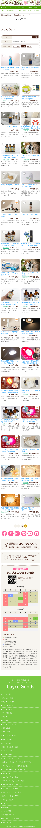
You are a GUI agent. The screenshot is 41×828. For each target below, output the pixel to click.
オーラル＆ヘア (7, 709)
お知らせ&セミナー (34, 7)
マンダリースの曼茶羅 (10, 788)
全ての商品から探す (7, 7)
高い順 (29, 46)
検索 (35, 37)
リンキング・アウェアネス (11, 792)
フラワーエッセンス (9, 724)
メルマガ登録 (7, 754)
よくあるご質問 (7, 800)
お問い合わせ (7, 822)
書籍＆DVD (6, 728)
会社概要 (5, 807)
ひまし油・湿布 (7, 698)
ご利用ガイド (7, 803)
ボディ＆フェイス (8, 705)
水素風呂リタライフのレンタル (13, 785)
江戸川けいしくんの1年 (10, 796)
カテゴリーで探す (20, 7)
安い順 (23, 46)
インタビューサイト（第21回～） (14, 769)
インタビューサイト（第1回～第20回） (15, 766)
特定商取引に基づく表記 (10, 818)
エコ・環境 (6, 732)
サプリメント (7, 717)
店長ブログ (6, 773)
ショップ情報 (7, 811)
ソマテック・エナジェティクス (13, 781)
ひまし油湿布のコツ (9, 739)
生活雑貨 (5, 720)
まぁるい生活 (7, 751)
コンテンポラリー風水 (10, 777)
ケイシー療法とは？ (9, 736)
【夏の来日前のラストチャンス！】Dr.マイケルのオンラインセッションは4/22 (20, 10)
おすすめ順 (16, 46)
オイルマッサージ (8, 743)
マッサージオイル (8, 702)
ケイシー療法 (7, 694)
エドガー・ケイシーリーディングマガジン (16, 762)
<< (15, 526)
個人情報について (8, 815)
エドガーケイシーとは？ (10, 758)
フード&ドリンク (8, 713)
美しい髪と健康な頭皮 (10, 747)
